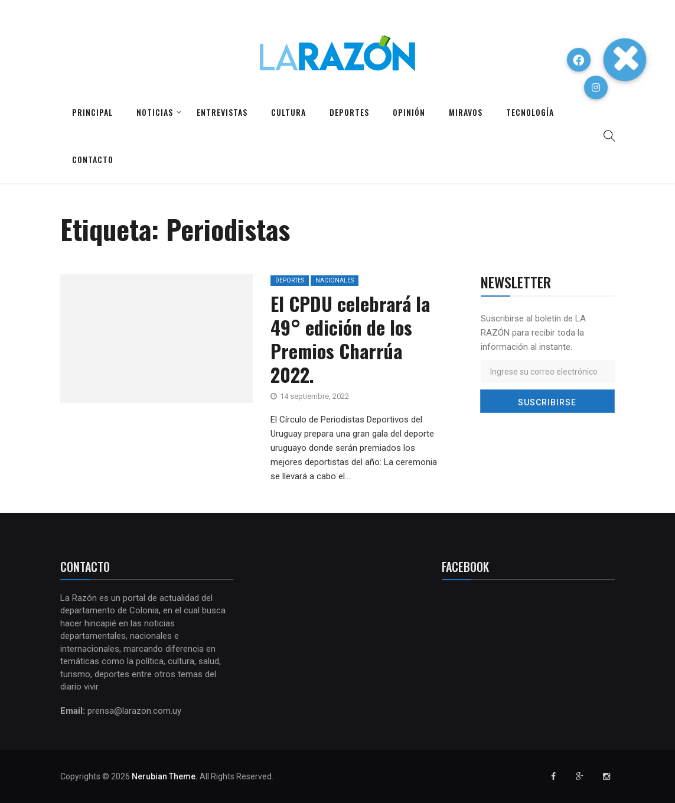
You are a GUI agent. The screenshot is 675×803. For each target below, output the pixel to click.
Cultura (288, 112)
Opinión (409, 112)
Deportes (349, 112)
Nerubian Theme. (165, 776)
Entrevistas (222, 112)
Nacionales (334, 280)
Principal (92, 112)
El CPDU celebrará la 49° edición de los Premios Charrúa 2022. (350, 339)
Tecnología (530, 112)
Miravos (465, 112)
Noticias (154, 112)
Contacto (92, 159)
